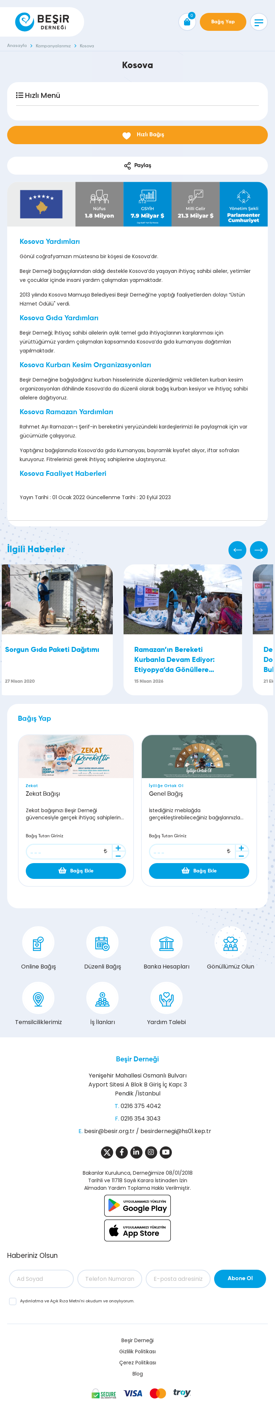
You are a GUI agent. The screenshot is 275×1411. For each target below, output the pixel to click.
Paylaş (137, 166)
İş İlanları (102, 1004)
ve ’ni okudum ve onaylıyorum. (77, 1301)
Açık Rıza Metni (65, 1301)
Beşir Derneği (137, 1059)
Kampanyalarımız (53, 46)
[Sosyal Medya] (107, 1152)
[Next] (259, 550)
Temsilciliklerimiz (38, 1004)
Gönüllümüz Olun (230, 948)
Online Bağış (38, 948)
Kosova (87, 46)
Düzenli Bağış (102, 948)
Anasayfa (17, 46)
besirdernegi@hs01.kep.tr (175, 1131)
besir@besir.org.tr (109, 1131)
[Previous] (237, 550)
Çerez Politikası (137, 1362)
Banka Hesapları (166, 948)
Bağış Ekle (75, 870)
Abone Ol (240, 1279)
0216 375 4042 (141, 1106)
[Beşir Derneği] (42, 22)
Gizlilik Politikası (137, 1351)
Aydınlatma (32, 1301)
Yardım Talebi (166, 1004)
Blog (137, 1373)
